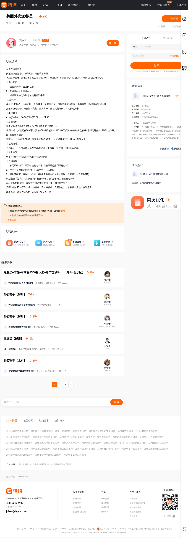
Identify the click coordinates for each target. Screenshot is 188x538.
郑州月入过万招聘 (70, 443)
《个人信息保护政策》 (171, 71)
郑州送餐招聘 (79, 431)
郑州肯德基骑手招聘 (85, 448)
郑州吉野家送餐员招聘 (17, 431)
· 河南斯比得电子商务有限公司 (43, 44)
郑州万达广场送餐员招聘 (98, 437)
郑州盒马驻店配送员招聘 (72, 437)
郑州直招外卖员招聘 (158, 443)
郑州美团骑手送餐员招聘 (18, 437)
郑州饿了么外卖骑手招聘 (151, 437)
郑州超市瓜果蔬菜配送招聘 (19, 454)
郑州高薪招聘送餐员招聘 (47, 443)
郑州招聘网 (23, 464)
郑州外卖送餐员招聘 (41, 464)
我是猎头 (146, 4)
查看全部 (12, 220)
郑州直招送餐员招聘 (40, 448)
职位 (34, 4)
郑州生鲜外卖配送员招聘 (45, 437)
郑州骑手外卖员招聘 (132, 448)
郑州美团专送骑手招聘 (17, 448)
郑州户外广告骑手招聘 (108, 448)
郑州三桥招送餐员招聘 (146, 431)
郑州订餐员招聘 (62, 431)
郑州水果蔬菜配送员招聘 (125, 437)
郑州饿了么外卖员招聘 (75, 454)
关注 (177, 96)
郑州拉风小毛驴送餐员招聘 (102, 431)
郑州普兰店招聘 (125, 431)
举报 (62, 211)
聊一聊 (174, 18)
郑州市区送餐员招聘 (92, 443)
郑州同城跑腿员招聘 (136, 443)
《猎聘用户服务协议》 (150, 71)
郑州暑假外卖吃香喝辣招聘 (19, 443)
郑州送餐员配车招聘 (114, 443)
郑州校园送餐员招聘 (63, 448)
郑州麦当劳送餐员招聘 (42, 431)
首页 (23, 4)
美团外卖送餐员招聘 (62, 464)
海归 (59, 4)
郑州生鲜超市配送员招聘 (156, 448)
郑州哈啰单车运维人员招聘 (48, 454)
